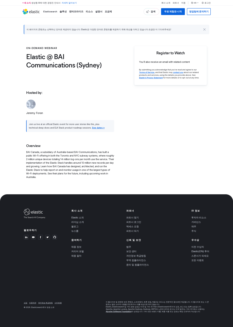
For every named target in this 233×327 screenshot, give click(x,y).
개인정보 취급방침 (136, 255)
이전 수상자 (197, 246)
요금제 (108, 11)
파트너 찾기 (132, 217)
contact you (178, 72)
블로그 (74, 226)
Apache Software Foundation (118, 311)
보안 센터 (131, 251)
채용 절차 (76, 255)
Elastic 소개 (77, 217)
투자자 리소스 (198, 217)
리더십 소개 (77, 221)
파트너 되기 (132, 230)
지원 (183, 3)
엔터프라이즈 (76, 11)
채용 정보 (76, 246)
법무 (128, 246)
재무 (193, 226)
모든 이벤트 (197, 260)
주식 (193, 230)
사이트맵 (58, 303)
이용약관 (32, 303)
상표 (25, 303)
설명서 (98, 11)
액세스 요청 (132, 226)
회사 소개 (165, 3)
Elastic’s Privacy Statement (151, 78)
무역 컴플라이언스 (136, 260)
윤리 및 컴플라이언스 (137, 264)
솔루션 (63, 11)
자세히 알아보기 (69, 2)
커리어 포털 (77, 251)
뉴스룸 (74, 230)
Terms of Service (146, 72)
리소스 (89, 11)
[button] (204, 29)
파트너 (176, 3)
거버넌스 (196, 221)
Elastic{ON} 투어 (200, 251)
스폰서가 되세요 (200, 255)
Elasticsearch (50, 11)
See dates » (98, 127)
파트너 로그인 (133, 221)
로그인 (206, 3)
